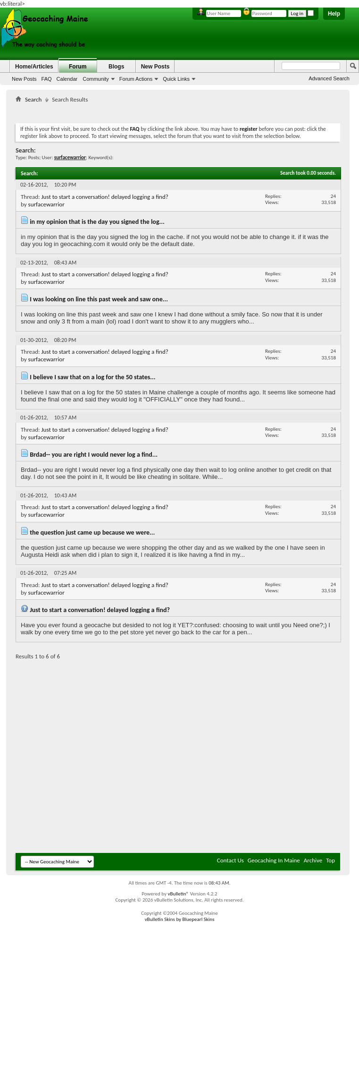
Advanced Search (329, 78)
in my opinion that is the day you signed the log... (97, 222)
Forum (77, 66)
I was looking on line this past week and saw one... (99, 299)
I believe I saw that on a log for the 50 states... (92, 377)
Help (334, 13)
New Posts (24, 79)
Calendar (67, 79)
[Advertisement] (88, 757)
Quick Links (176, 79)
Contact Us (230, 860)
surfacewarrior (46, 204)
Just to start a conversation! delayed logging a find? (104, 196)
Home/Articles (34, 66)
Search (33, 99)
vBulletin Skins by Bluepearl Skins (180, 919)
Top (330, 860)
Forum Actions (135, 79)
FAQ (47, 79)
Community (96, 79)
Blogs (116, 66)
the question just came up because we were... (92, 532)
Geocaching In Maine (274, 860)
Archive (313, 860)
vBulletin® (178, 894)
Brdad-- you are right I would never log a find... (94, 455)
